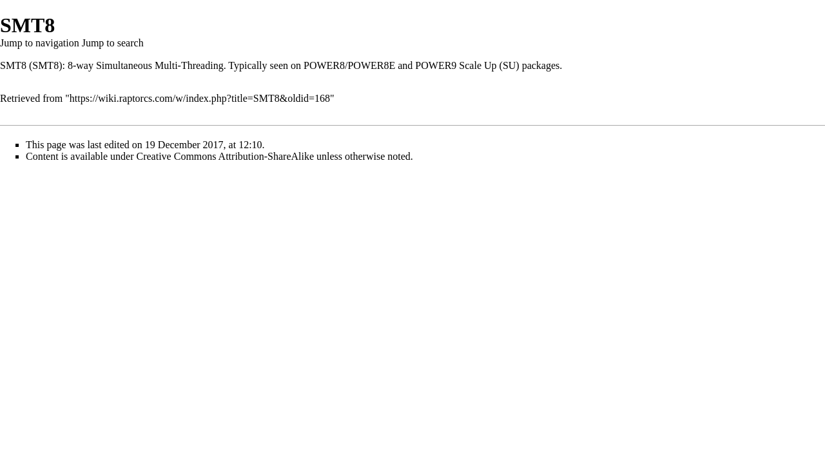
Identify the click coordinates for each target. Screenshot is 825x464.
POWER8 (324, 65)
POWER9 (435, 65)
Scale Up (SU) (489, 65)
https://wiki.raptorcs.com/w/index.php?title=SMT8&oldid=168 (200, 98)
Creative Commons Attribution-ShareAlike (226, 156)
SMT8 (13, 65)
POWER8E (371, 65)
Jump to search (113, 42)
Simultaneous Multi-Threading (160, 65)
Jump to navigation (39, 42)
